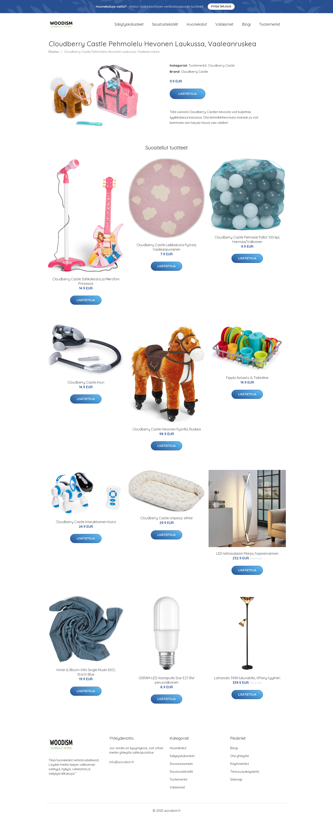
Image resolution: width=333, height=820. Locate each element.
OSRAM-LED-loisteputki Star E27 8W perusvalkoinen (166, 682)
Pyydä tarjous (221, 6)
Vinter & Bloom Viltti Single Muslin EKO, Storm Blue (86, 674)
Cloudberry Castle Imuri (86, 384)
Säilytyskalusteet (129, 25)
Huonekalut (196, 25)
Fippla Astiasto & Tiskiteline (247, 380)
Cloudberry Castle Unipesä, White (166, 520)
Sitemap (236, 781)
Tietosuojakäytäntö (244, 774)
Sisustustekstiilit (165, 25)
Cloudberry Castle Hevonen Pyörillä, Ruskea (167, 431)
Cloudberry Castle (221, 68)
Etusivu (54, 54)
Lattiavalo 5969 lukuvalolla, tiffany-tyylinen (247, 680)
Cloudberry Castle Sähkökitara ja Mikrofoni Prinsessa (85, 283)
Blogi (246, 25)
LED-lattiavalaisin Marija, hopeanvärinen (247, 556)
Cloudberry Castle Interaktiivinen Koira (86, 524)
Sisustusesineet (181, 766)
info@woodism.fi (121, 764)
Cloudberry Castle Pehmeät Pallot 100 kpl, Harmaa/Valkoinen (247, 241)
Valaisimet (224, 25)
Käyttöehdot (239, 766)
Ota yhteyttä (239, 758)
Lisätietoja (187, 96)
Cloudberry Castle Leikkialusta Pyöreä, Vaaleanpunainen (167, 249)
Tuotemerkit (269, 25)
